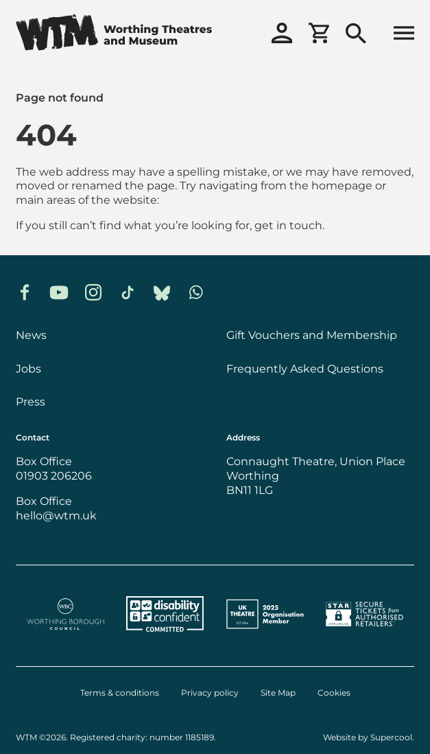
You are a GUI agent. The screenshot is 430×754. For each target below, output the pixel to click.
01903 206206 (54, 475)
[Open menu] (404, 34)
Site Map (278, 693)
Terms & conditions (119, 693)
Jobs (28, 368)
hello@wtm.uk (56, 515)
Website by (367, 737)
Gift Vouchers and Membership (311, 335)
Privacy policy (210, 693)
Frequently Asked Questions (304, 368)
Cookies (334, 693)
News (31, 335)
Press (30, 401)
